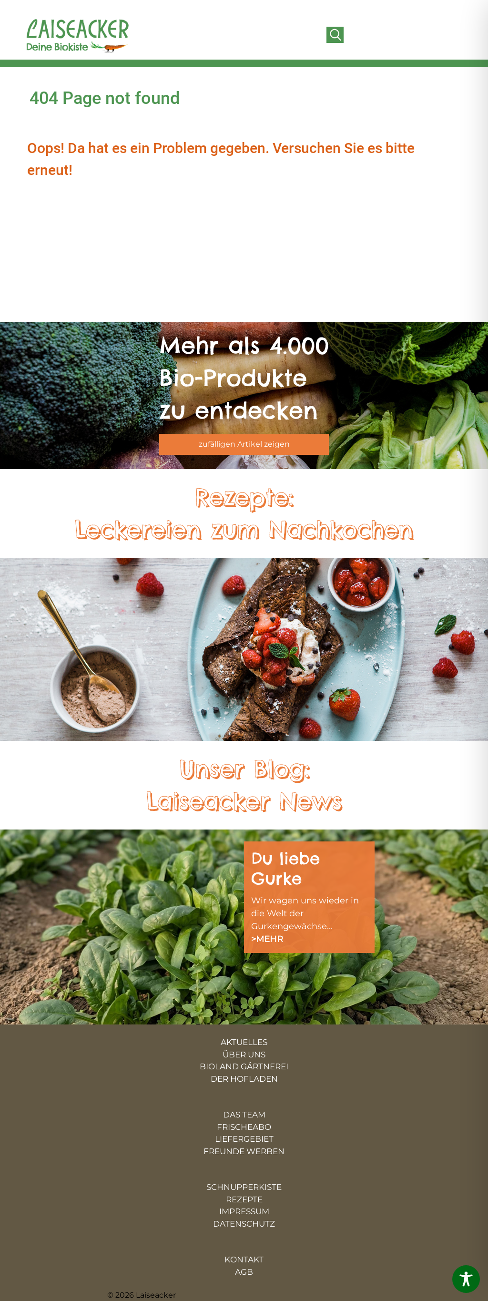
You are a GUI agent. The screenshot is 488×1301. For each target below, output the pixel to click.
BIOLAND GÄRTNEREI (244, 1066)
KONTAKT (244, 1259)
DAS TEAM (244, 1114)
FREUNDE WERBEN (244, 1151)
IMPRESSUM (244, 1211)
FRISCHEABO (244, 1127)
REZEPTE (244, 1199)
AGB (244, 1272)
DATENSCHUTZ (244, 1224)
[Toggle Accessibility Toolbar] (466, 1279)
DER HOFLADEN (244, 1079)
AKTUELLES (244, 1042)
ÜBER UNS (244, 1054)
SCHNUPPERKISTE (244, 1187)
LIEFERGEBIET (244, 1139)
